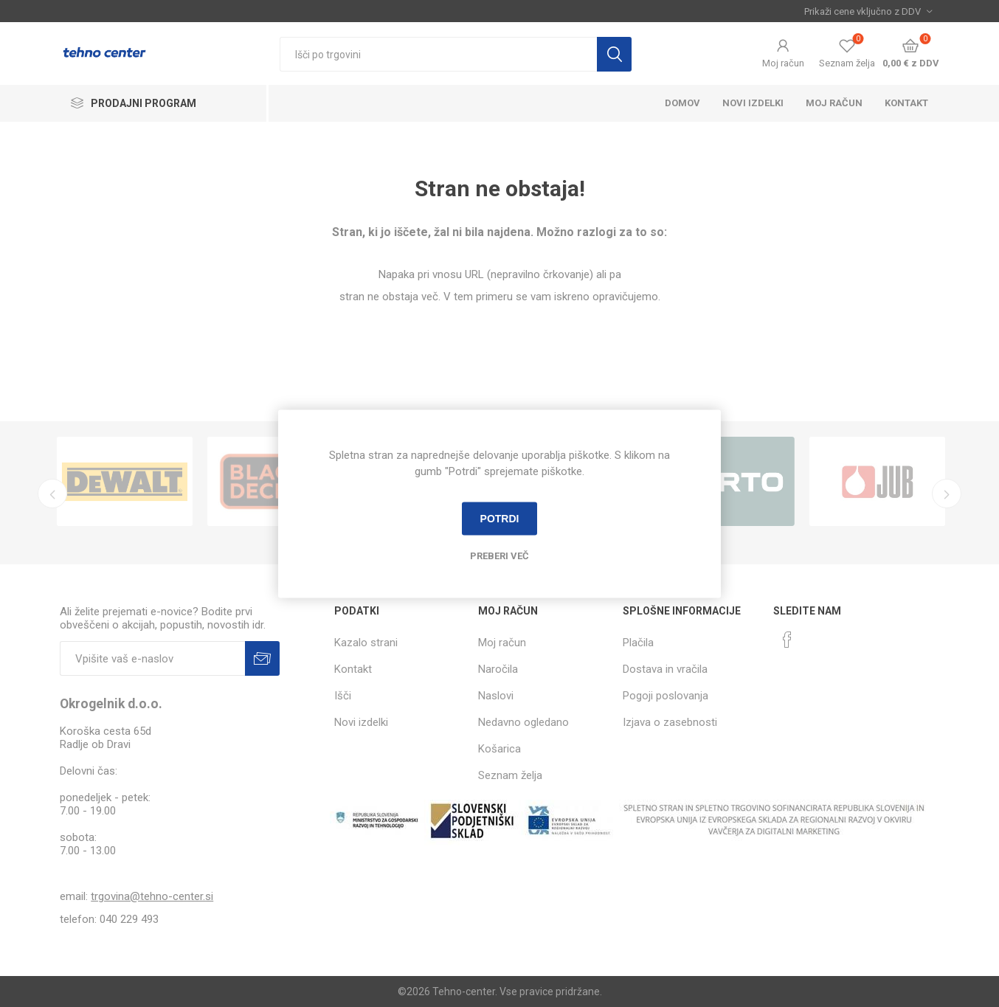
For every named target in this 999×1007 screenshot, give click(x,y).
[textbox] (438, 54)
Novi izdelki (753, 102)
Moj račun (783, 63)
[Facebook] (787, 639)
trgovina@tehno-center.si (152, 896)
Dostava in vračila (665, 669)
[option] (124, 481)
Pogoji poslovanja (665, 695)
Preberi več (499, 555)
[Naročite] (152, 658)
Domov (682, 102)
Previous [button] (52, 493)
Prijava (262, 658)
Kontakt (906, 102)
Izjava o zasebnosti (670, 722)
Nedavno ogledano (523, 722)
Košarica (499, 748)
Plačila (638, 642)
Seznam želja (510, 775)
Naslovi (496, 695)
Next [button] (946, 493)
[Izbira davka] (868, 11)
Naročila (498, 669)
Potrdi (499, 519)
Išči (614, 54)
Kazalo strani (366, 642)
